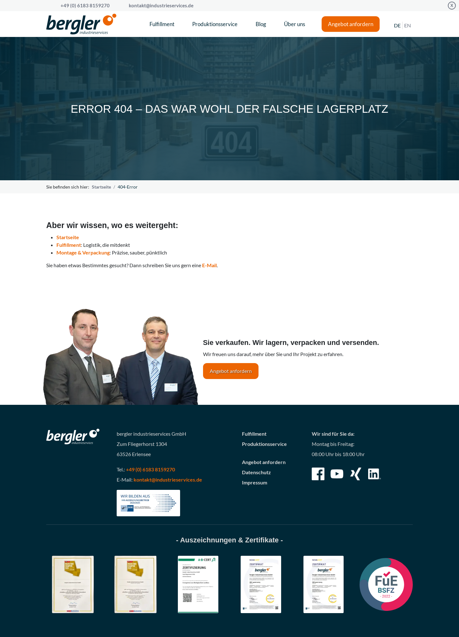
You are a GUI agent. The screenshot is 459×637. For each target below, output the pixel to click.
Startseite (101, 187)
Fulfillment (161, 24)
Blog (261, 24)
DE (397, 25)
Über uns (294, 24)
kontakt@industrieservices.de (161, 5)
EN (407, 25)
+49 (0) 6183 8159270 (150, 469)
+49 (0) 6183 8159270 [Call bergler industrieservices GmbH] (85, 5)
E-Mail (209, 265)
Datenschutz (256, 472)
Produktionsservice (214, 24)
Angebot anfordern (350, 24)
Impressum (254, 482)
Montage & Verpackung (83, 252)
